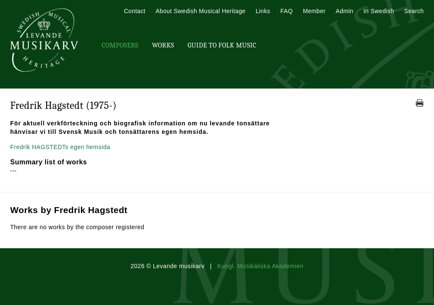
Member (314, 11)
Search (414, 11)
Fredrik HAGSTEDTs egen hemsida (60, 147)
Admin (344, 11)
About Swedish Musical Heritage (200, 11)
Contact (134, 11)
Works (163, 45)
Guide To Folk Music (222, 45)
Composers (120, 45)
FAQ (287, 11)
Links (263, 11)
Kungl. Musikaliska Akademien (260, 266)
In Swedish (379, 11)
